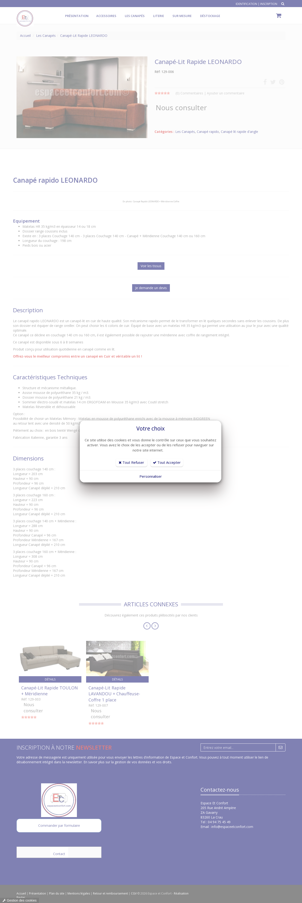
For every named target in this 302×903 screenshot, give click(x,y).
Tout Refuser (131, 462)
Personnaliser (150, 476)
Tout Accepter (167, 462)
